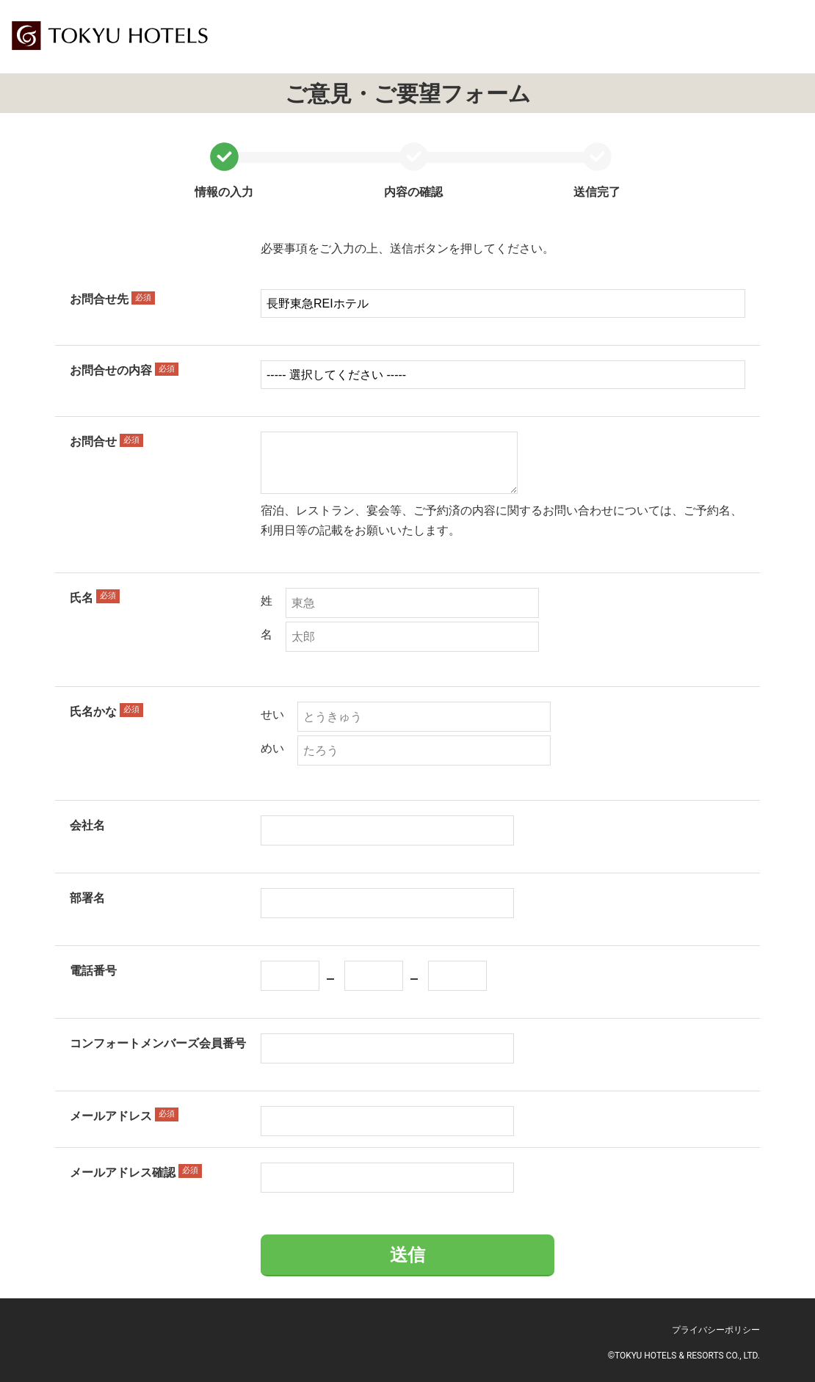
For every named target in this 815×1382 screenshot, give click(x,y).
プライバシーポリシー (716, 1330)
